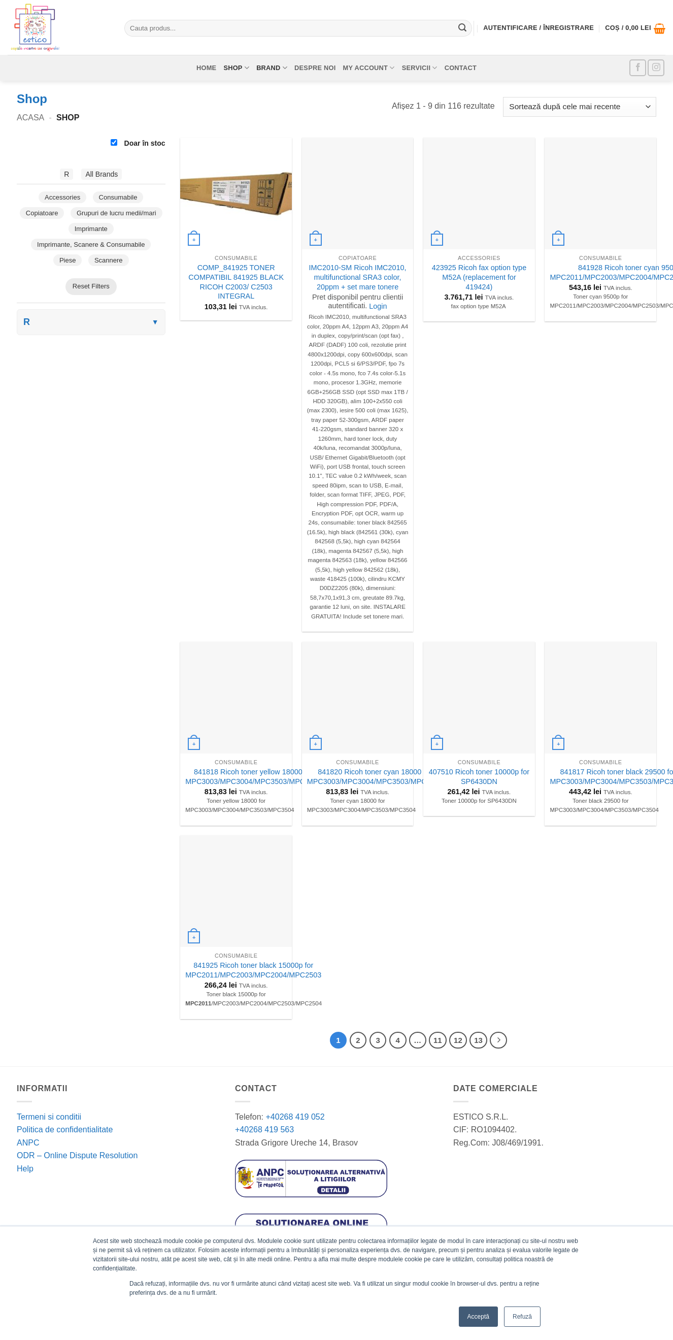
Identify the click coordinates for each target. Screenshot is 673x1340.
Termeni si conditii (49, 1117)
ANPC (28, 1142)
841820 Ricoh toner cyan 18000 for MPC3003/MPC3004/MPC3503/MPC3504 (375, 777)
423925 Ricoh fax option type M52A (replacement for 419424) (479, 277)
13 (478, 1040)
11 (437, 1040)
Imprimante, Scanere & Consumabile (91, 244)
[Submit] (462, 28)
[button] (635, 28)
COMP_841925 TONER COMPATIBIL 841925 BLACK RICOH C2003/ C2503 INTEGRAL (236, 282)
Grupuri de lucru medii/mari (116, 213)
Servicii (420, 68)
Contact (461, 68)
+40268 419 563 (264, 1129)
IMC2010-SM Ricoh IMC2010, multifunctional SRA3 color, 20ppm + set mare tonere (358, 277)
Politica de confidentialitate (65, 1129)
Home (206, 68)
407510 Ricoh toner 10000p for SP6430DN (479, 777)
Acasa (30, 117)
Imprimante (91, 229)
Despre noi (315, 68)
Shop (236, 68)
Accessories (62, 197)
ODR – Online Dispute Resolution (77, 1155)
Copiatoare (42, 213)
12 (458, 1040)
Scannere (108, 260)
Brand (271, 68)
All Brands (101, 174)
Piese (67, 260)
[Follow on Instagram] (656, 67)
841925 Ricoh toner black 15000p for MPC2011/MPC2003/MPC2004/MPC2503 (253, 970)
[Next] (498, 1040)
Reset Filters (91, 286)
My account (369, 68)
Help (25, 1168)
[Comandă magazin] (579, 107)
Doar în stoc (138, 143)
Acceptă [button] (478, 1316)
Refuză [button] (522, 1316)
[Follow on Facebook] (637, 67)
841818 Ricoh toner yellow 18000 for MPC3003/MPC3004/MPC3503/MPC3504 (253, 777)
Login (378, 306)
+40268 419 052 (294, 1117)
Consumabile (118, 197)
